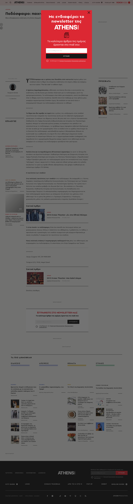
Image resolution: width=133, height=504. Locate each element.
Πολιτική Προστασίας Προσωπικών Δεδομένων (72, 61)
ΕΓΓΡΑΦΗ (66, 56)
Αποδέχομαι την (68, 61)
